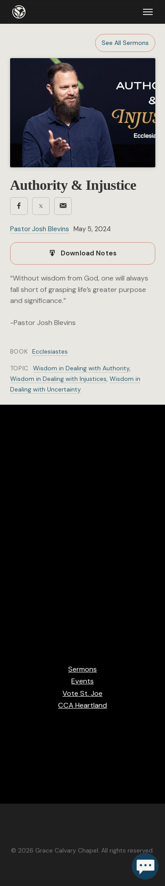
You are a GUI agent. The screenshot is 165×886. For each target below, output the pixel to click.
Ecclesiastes (50, 351)
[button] (148, 11)
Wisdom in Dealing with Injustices (58, 379)
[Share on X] (41, 206)
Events (82, 681)
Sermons (82, 669)
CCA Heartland (82, 705)
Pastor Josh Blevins (39, 229)
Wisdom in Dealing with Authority (81, 368)
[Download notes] (82, 253)
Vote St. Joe (82, 693)
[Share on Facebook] (19, 206)
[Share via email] (63, 206)
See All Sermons (125, 43)
